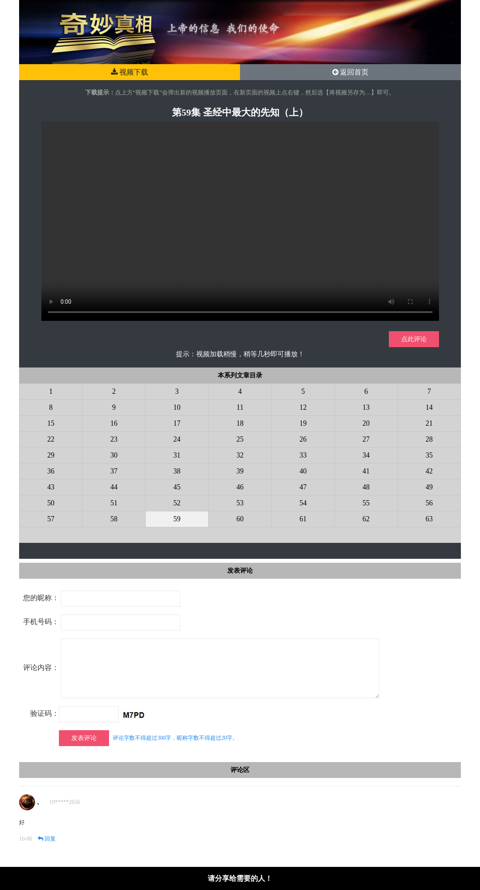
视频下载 (129, 72)
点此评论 (414, 339)
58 (113, 519)
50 (51, 503)
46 (240, 487)
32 (240, 455)
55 (366, 503)
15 (51, 423)
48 (366, 487)
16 (113, 423)
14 (429, 407)
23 (113, 439)
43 (51, 487)
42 (429, 471)
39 (240, 471)
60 (240, 519)
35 (429, 455)
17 (177, 423)
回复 (47, 839)
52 (177, 503)
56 (429, 503)
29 (51, 455)
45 (177, 487)
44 (113, 487)
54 (302, 503)
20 (366, 423)
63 (429, 519)
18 (240, 423)
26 (302, 439)
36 (51, 471)
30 (113, 455)
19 (302, 423)
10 (177, 407)
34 (366, 455)
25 (240, 439)
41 (366, 471)
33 (302, 455)
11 (239, 407)
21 (429, 423)
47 (302, 487)
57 (51, 519)
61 (302, 519)
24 (177, 439)
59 (177, 519)
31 (177, 455)
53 (240, 503)
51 (113, 503)
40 (302, 471)
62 (366, 519)
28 (429, 439)
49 (429, 487)
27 (366, 439)
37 (113, 471)
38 (177, 471)
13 (366, 407)
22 (51, 439)
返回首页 (350, 72)
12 (302, 407)
